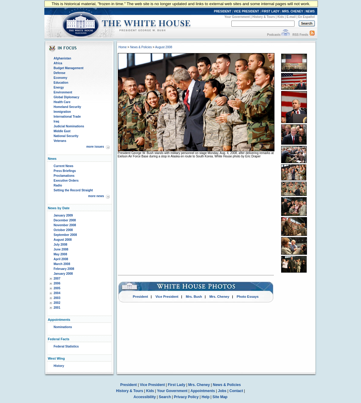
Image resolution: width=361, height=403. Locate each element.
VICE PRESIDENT (246, 11)
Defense (60, 73)
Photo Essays (248, 296)
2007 (57, 278)
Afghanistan (62, 58)
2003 (57, 298)
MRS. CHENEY (292, 11)
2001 (57, 307)
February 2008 (64, 268)
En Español (306, 16)
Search (165, 397)
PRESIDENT (222, 11)
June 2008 (61, 249)
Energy (59, 87)
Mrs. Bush (194, 296)
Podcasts (273, 34)
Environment (63, 92)
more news (96, 196)
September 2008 (65, 235)
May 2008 (60, 254)
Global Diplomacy (66, 97)
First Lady (176, 385)
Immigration (62, 111)
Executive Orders (66, 180)
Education (61, 82)
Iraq (56, 121)
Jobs (222, 391)
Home (122, 47)
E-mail (291, 16)
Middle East (62, 131)
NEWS (310, 11)
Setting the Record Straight (73, 190)
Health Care (62, 102)
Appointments (202, 391)
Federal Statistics (66, 346)
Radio (58, 185)
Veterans (60, 141)
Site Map (220, 397)
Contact (236, 391)
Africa (58, 63)
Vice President (167, 296)
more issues (95, 146)
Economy (60, 77)
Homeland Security (67, 107)
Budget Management (68, 68)
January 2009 (63, 215)
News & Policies (141, 47)
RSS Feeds (300, 34)
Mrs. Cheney (219, 296)
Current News (63, 166)
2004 (57, 293)
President (140, 296)
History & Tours (263, 16)
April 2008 (61, 259)
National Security (66, 136)
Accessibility (145, 397)
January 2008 (63, 273)
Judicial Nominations (69, 126)
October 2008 (63, 230)
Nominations (63, 327)
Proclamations (64, 175)
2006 (57, 283)
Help (205, 397)
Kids (281, 16)
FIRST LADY (271, 11)
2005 (57, 288)
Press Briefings (65, 171)
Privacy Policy (186, 397)
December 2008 (65, 220)
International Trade (67, 116)
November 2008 (65, 225)
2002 (57, 302)
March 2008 (62, 264)
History (59, 366)
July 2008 (60, 244)
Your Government (237, 16)
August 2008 (63, 239)
